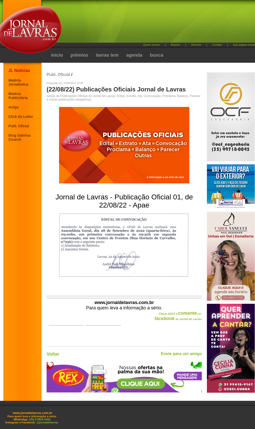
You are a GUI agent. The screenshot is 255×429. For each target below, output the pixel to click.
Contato (217, 44)
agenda (134, 55)
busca (156, 55)
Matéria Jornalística (18, 82)
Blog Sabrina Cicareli (19, 137)
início (57, 55)
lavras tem (107, 55)
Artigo (13, 107)
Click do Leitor (20, 117)
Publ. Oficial (18, 126)
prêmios (79, 55)
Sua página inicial (244, 44)
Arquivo (175, 44)
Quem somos (151, 44)
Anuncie (196, 44)
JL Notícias (19, 70)
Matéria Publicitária (17, 96)
